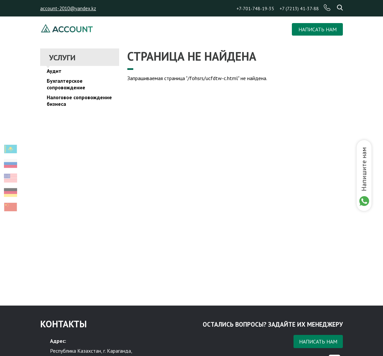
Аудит (54, 71)
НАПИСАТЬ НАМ (317, 29)
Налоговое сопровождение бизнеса (79, 100)
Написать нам (318, 341)
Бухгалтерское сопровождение (66, 84)
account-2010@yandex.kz (68, 8)
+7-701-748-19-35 (255, 9)
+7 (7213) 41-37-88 (299, 9)
